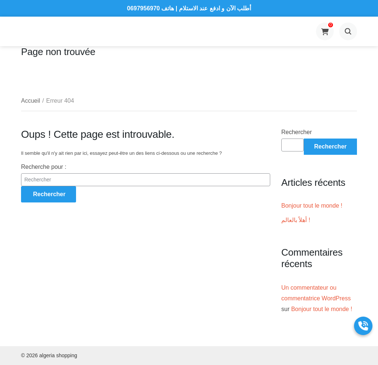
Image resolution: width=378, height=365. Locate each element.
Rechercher (296, 132)
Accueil (30, 101)
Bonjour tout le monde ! (311, 205)
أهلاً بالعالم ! (295, 220)
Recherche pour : (43, 167)
